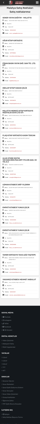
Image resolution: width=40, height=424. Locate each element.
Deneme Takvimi (8, 381)
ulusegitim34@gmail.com (15, 177)
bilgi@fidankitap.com (14, 80)
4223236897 (13, 147)
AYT (4, 371)
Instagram (7, 320)
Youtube (6, 317)
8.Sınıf (5, 364)
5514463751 (13, 197)
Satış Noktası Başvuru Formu (13, 417)
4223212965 (13, 125)
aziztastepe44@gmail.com (15, 272)
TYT (4, 367)
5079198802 (13, 53)
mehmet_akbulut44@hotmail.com (17, 295)
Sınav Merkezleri (8, 384)
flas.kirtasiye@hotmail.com (15, 151)
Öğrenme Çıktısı (8, 401)
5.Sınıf (5, 357)
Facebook (7, 327)
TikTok (5, 323)
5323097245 (13, 174)
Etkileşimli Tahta (8, 344)
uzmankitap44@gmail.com (15, 200)
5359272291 (13, 292)
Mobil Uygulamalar (9, 347)
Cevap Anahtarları (9, 397)
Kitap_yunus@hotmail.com (15, 223)
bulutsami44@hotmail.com (15, 128)
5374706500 (13, 77)
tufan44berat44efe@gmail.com (16, 56)
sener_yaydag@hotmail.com (16, 33)
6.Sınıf (5, 361)
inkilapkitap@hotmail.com (15, 103)
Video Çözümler (8, 340)
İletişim (6, 414)
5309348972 (13, 100)
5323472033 (13, 269)
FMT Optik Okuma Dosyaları (12, 404)
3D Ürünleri (7, 330)
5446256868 (13, 219)
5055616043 (13, 30)
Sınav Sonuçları (8, 391)
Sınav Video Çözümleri (10, 394)
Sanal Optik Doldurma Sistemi (13, 387)
